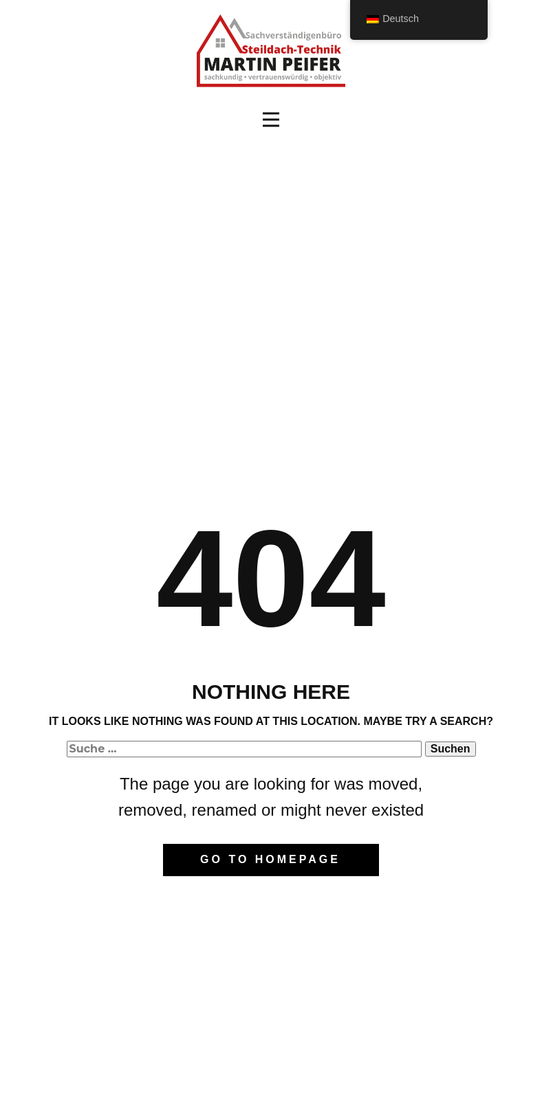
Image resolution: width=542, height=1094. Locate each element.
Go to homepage (270, 859)
